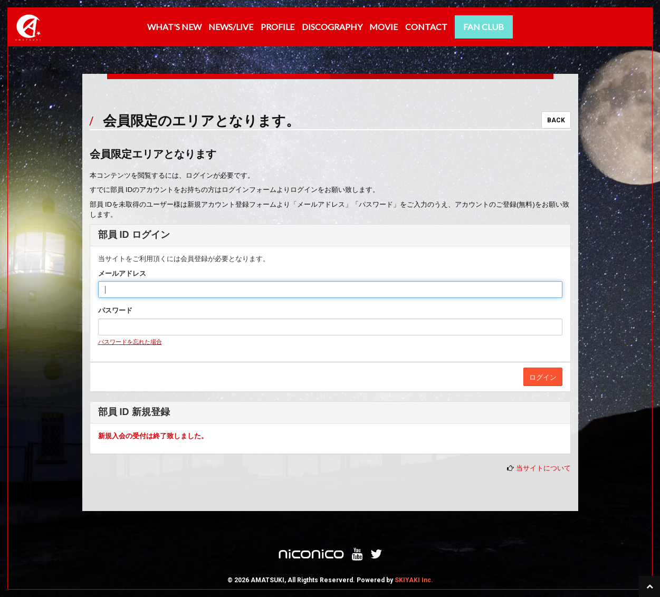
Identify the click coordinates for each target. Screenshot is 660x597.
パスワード (115, 310)
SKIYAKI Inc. (414, 580)
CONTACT (426, 27)
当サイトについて (543, 468)
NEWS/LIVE (230, 27)
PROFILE (277, 27)
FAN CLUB (483, 27)
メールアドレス (122, 273)
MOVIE (383, 27)
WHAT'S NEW (174, 27)
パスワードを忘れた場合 (130, 342)
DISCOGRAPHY (332, 27)
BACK (556, 120)
